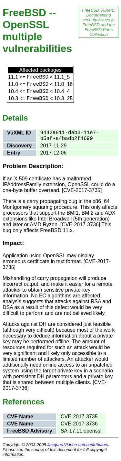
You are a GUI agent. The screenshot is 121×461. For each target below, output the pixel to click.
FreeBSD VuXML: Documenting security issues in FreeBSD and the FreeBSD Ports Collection (98, 22)
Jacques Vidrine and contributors (77, 444)
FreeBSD (37, 77)
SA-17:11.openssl (81, 431)
